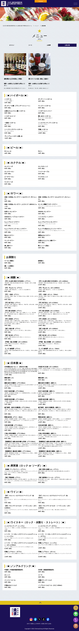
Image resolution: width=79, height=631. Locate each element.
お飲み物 (67, 45)
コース (30, 45)
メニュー (37, 25)
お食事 (49, 45)
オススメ (11, 45)
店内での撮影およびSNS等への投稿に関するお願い (39, 623)
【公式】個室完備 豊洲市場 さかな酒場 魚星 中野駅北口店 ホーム (17, 25)
